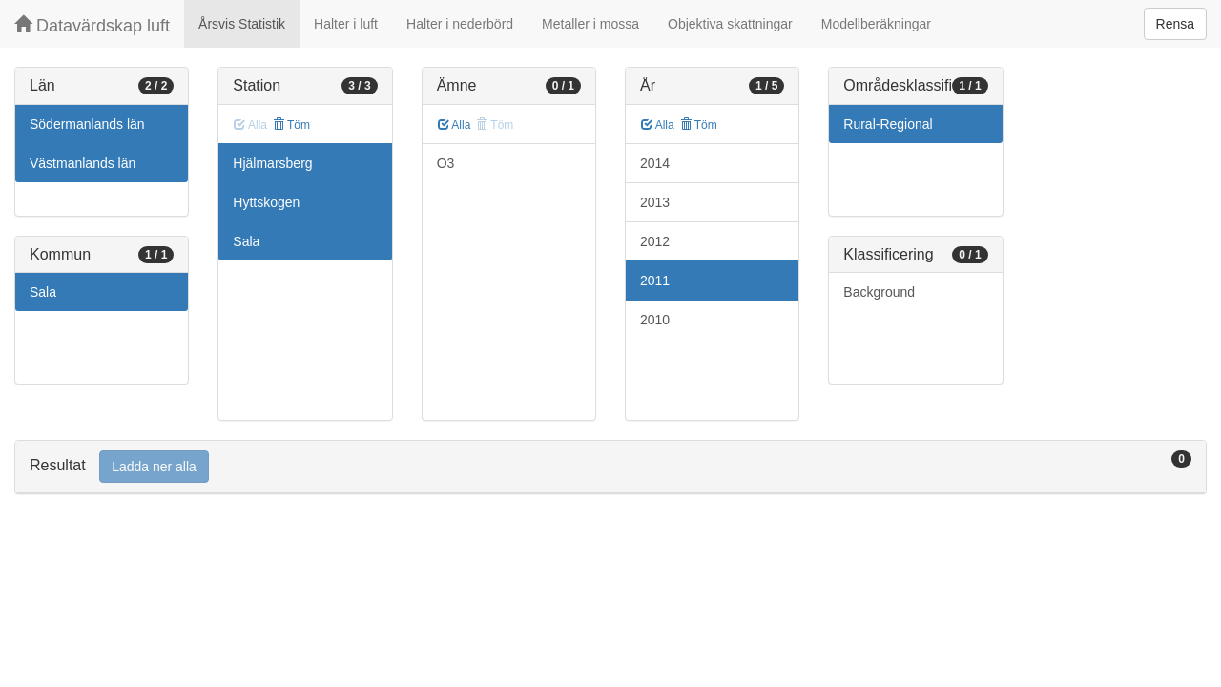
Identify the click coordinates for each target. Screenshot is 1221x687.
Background (879, 292)
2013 (655, 202)
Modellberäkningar (876, 23)
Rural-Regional (887, 124)
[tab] (610, 467)
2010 (655, 319)
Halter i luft (346, 23)
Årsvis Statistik (241, 23)
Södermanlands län (87, 124)
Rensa (1175, 23)
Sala (43, 292)
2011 (655, 280)
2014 (655, 163)
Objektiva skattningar (730, 23)
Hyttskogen (266, 202)
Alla (454, 125)
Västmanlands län (82, 163)
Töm (291, 125)
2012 (655, 241)
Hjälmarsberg (272, 163)
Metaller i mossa (590, 23)
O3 (446, 163)
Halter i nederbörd (459, 23)
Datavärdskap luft (92, 25)
